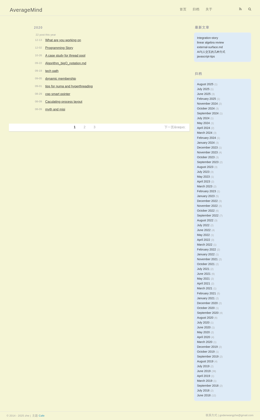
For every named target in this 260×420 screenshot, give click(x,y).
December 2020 (207, 303)
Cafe (42, 415)
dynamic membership (60, 78)
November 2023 (207, 152)
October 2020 (206, 308)
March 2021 (204, 288)
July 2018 (203, 390)
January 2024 (206, 142)
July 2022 (203, 225)
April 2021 (203, 283)
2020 (38, 27)
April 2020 (203, 337)
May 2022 (203, 235)
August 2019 (205, 361)
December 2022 (207, 201)
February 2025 (206, 98)
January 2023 (206, 196)
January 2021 (206, 298)
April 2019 (203, 376)
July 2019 (203, 366)
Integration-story (207, 37)
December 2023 (207, 147)
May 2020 (203, 332)
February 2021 (206, 293)
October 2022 (206, 210)
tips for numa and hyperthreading (69, 86)
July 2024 (203, 118)
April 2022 (203, 239)
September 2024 (208, 113)
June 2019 (204, 371)
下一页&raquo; (174, 127)
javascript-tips (206, 56)
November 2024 (207, 103)
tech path (51, 71)
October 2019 (206, 351)
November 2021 (207, 259)
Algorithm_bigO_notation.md (65, 63)
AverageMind (26, 10)
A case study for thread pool (65, 55)
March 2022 (204, 244)
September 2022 (208, 215)
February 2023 (206, 191)
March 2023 (204, 186)
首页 (183, 9)
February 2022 (206, 249)
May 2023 (203, 176)
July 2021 (203, 268)
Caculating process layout (63, 101)
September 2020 (208, 312)
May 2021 (203, 278)
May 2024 (203, 123)
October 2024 (206, 108)
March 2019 (204, 380)
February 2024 (206, 137)
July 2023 (203, 171)
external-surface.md (210, 47)
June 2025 (204, 93)
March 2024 (204, 132)
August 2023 (205, 167)
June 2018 (204, 395)
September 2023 (208, 162)
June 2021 (204, 273)
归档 (196, 9)
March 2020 (204, 342)
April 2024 (203, 127)
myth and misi (55, 109)
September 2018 (208, 385)
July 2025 (203, 89)
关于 (209, 9)
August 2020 (205, 317)
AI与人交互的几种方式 (211, 51)
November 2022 (207, 205)
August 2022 (205, 220)
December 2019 (207, 346)
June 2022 (204, 230)
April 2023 (203, 181)
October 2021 (206, 264)
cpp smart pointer (57, 94)
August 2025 (205, 84)
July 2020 (203, 322)
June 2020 (204, 327)
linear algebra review (210, 42)
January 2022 (206, 254)
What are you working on (63, 40)
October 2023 (206, 157)
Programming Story (59, 48)
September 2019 (208, 356)
